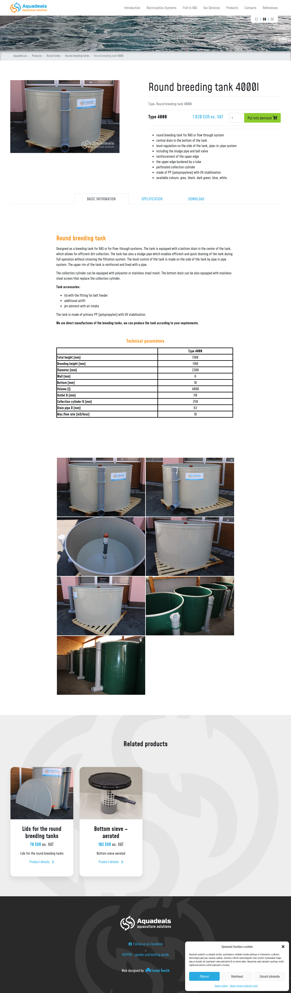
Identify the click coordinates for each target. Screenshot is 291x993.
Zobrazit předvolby (270, 976)
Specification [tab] (152, 198)
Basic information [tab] (101, 198)
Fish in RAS (190, 8)
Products (232, 8)
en (264, 19)
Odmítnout (237, 976)
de (272, 19)
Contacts (250, 8)
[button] (283, 947)
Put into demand (262, 117)
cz (256, 19)
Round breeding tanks (77, 55)
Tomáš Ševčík (161, 970)
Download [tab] (196, 198)
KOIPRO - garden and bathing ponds (145, 954)
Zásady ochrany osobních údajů (244, 985)
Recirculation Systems (161, 8)
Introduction (132, 8)
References (270, 8)
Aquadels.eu (20, 55)
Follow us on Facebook (145, 944)
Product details (41, 862)
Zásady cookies (221, 985)
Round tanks (53, 55)
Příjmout (204, 976)
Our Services (211, 8)
